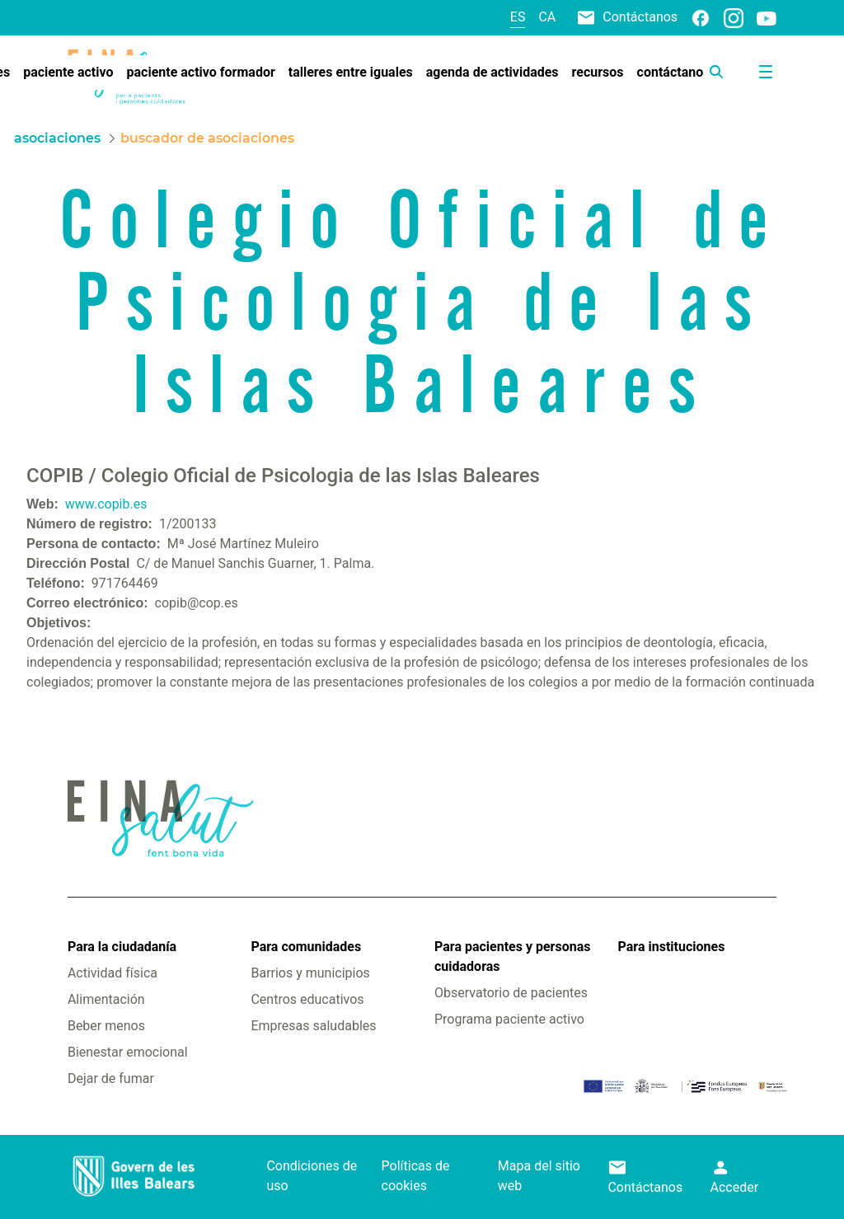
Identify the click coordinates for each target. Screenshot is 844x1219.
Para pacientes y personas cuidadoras (512, 956)
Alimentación (106, 999)
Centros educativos (307, 999)
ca (547, 17)
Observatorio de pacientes (511, 993)
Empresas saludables (313, 1026)
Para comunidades (306, 946)
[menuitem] (68, 72)
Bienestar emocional (128, 1052)
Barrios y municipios (310, 973)
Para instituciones (671, 946)
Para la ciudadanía (122, 946)
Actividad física (112, 973)
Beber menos (106, 1026)
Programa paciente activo (509, 1019)
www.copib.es (106, 504)
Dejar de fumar (111, 1078)
